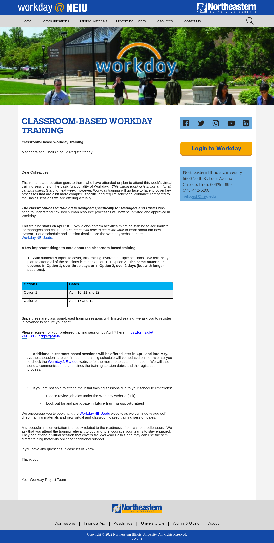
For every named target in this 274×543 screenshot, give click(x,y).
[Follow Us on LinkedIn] (246, 123)
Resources (164, 21)
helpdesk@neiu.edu (199, 196)
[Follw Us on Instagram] (216, 123)
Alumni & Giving (186, 523)
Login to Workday (216, 148)
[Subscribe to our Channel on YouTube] (231, 123)
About (213, 523)
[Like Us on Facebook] (186, 123)
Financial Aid (94, 523)
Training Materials (92, 21)
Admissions (65, 523)
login (137, 538)
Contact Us (191, 21)
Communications (55, 21)
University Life (152, 523)
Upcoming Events (131, 21)
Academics (123, 523)
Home (27, 21)
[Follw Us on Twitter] (201, 123)
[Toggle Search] (250, 20)
